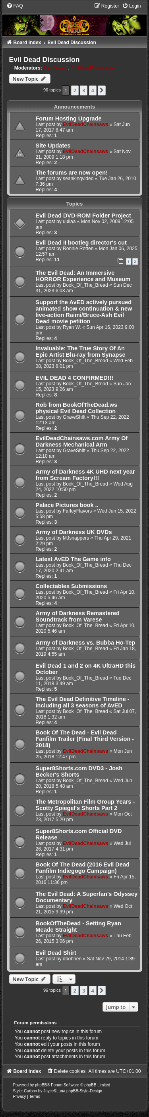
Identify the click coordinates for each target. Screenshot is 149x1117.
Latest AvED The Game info (73, 559)
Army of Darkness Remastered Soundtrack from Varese (78, 616)
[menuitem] (14, 6)
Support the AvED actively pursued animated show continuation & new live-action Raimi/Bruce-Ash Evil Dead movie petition (84, 311)
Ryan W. (72, 327)
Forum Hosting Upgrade (69, 118)
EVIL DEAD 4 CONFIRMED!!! (75, 378)
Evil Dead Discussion (44, 60)
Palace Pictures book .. (67, 505)
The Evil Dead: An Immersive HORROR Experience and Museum (83, 276)
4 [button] (92, 90)
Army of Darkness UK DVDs (74, 532)
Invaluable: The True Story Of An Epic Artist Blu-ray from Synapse (81, 351)
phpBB (41, 1085)
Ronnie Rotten (78, 248)
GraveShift (74, 417)
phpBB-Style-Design (84, 1091)
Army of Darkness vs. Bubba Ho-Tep (85, 642)
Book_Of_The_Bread (85, 285)
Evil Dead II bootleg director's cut (81, 242)
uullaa (69, 221)
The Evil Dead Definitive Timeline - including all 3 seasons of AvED (83, 702)
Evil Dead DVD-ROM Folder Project (83, 215)
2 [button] (75, 90)
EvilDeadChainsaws (93, 68)
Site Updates (53, 145)
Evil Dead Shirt (56, 953)
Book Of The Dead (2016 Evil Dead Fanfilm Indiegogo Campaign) (83, 867)
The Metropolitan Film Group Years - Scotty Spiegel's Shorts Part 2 (85, 804)
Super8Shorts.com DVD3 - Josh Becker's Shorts (79, 771)
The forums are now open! (72, 172)
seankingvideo (78, 178)
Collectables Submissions (71, 586)
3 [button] (83, 90)
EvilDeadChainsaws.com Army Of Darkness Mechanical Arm (82, 441)
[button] (102, 90)
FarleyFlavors (77, 511)
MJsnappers (76, 538)
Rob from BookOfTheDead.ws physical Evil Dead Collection (77, 408)
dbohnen (72, 959)
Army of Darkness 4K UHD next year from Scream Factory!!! (85, 474)
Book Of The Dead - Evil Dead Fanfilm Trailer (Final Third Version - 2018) (85, 738)
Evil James (55, 68)
